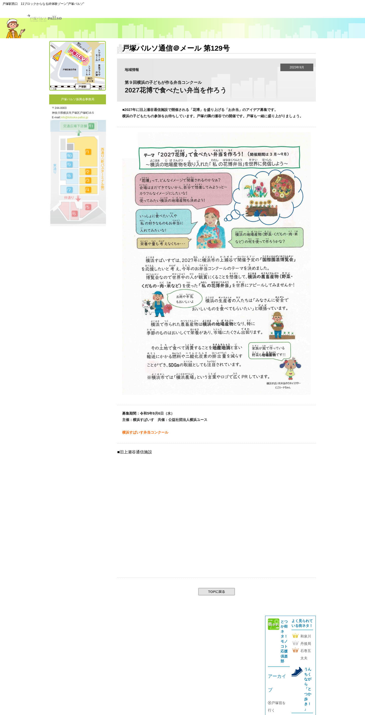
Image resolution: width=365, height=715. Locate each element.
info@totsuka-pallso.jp (74, 117)
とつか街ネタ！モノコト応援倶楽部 (284, 641)
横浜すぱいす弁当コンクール (145, 432)
